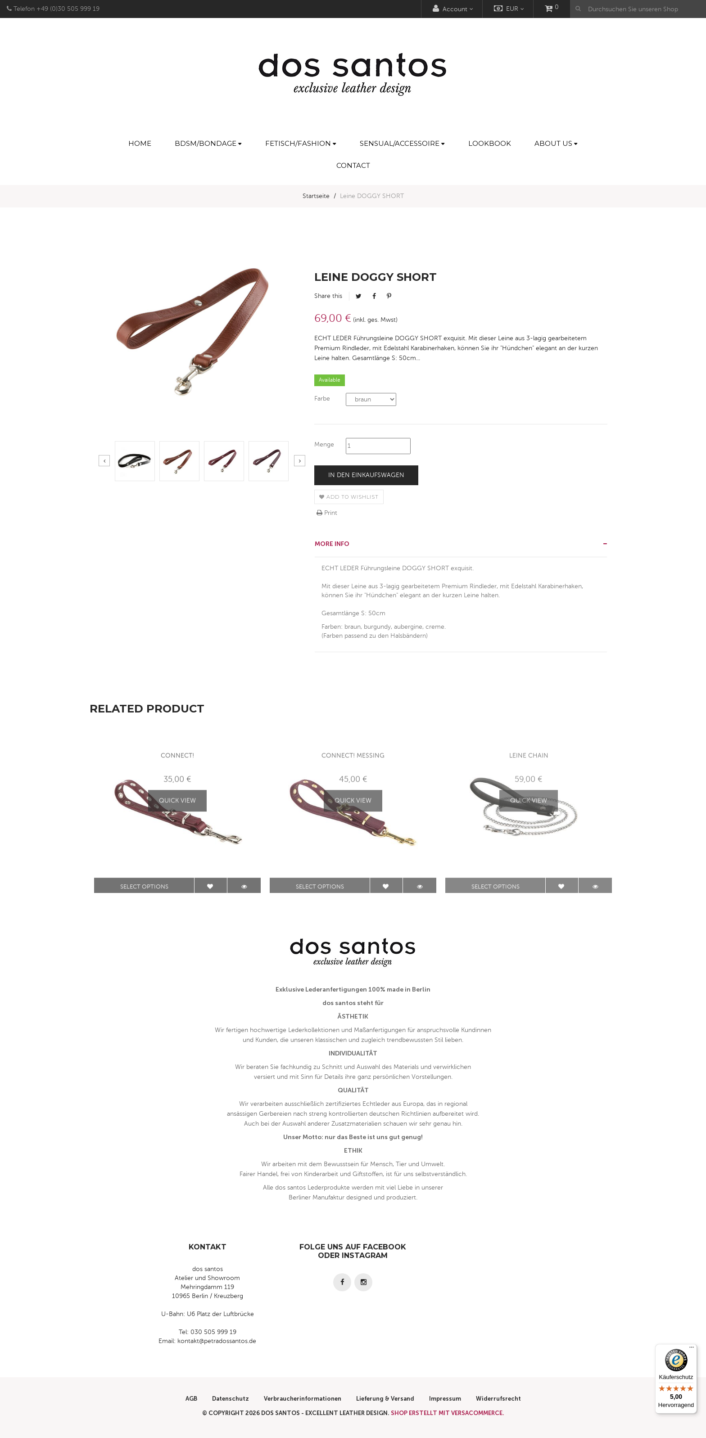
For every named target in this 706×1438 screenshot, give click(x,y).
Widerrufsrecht (498, 1398)
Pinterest (389, 296)
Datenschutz (230, 1398)
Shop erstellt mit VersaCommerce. (447, 1413)
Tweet (359, 296)
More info (332, 544)
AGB (191, 1398)
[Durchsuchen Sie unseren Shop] (638, 9)
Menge (324, 444)
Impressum (445, 1398)
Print (327, 512)
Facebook (374, 296)
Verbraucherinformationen (302, 1398)
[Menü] (691, 1349)
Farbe (322, 398)
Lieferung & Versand (385, 1398)
